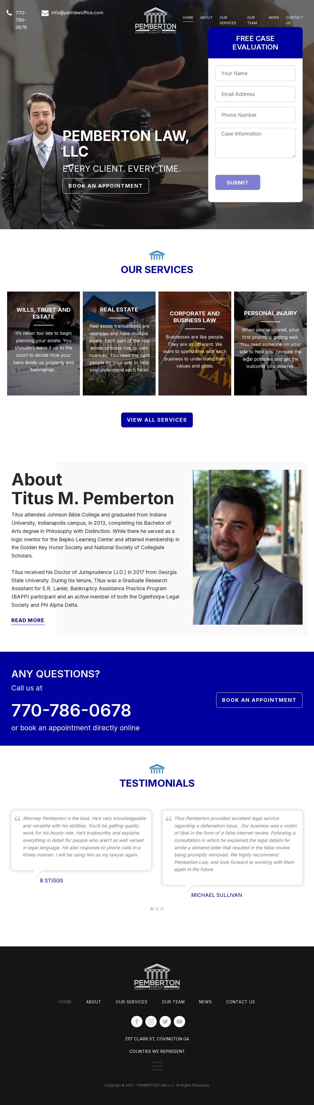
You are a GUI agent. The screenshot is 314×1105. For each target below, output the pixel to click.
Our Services (228, 20)
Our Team (252, 20)
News (274, 17)
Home (188, 17)
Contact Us (294, 20)
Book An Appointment (106, 186)
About (206, 17)
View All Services (156, 420)
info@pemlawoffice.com (77, 12)
